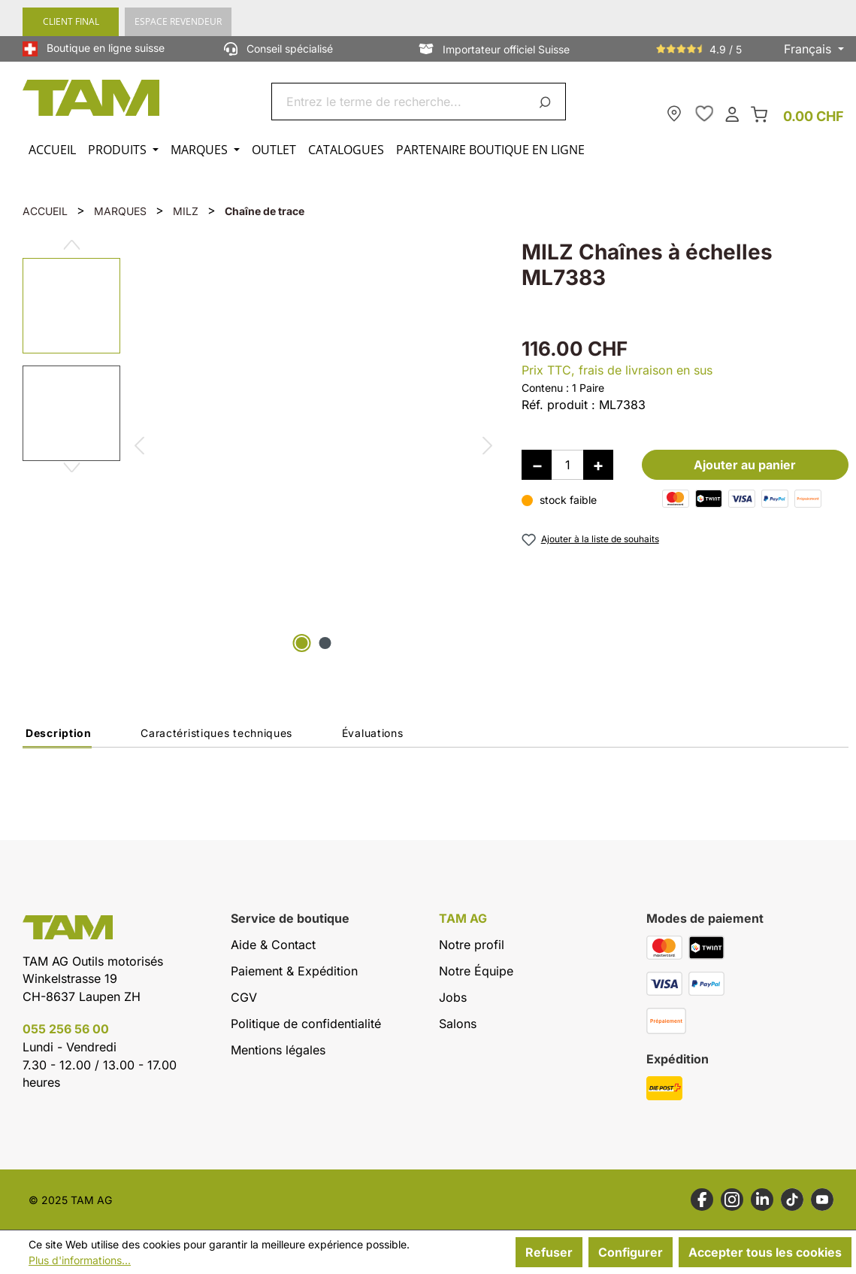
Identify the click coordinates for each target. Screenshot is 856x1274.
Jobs (453, 997)
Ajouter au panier (745, 464)
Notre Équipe (476, 970)
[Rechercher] (547, 101)
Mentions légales (278, 1049)
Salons (457, 1023)
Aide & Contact (273, 944)
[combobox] (401, 101)
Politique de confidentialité (306, 1023)
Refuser (549, 1252)
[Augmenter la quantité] (598, 465)
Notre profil (471, 944)
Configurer (630, 1252)
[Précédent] (138, 447)
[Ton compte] (732, 113)
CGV (244, 997)
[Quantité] (567, 465)
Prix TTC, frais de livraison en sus (617, 370)
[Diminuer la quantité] (537, 465)
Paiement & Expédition (294, 970)
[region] (257, 448)
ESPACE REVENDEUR (178, 21)
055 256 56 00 (66, 1028)
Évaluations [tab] (373, 732)
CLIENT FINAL (71, 21)
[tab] (57, 737)
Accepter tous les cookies (765, 1252)
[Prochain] (488, 447)
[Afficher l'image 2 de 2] (325, 643)
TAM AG (463, 919)
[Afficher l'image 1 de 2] (301, 643)
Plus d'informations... (80, 1260)
